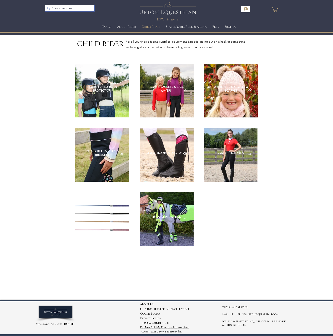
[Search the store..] (69, 8)
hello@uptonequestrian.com (256, 314)
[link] (274, 9)
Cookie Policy (150, 314)
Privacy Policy (150, 318)
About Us (147, 304)
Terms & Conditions (154, 323)
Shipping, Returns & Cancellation (164, 309)
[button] (216, 27)
